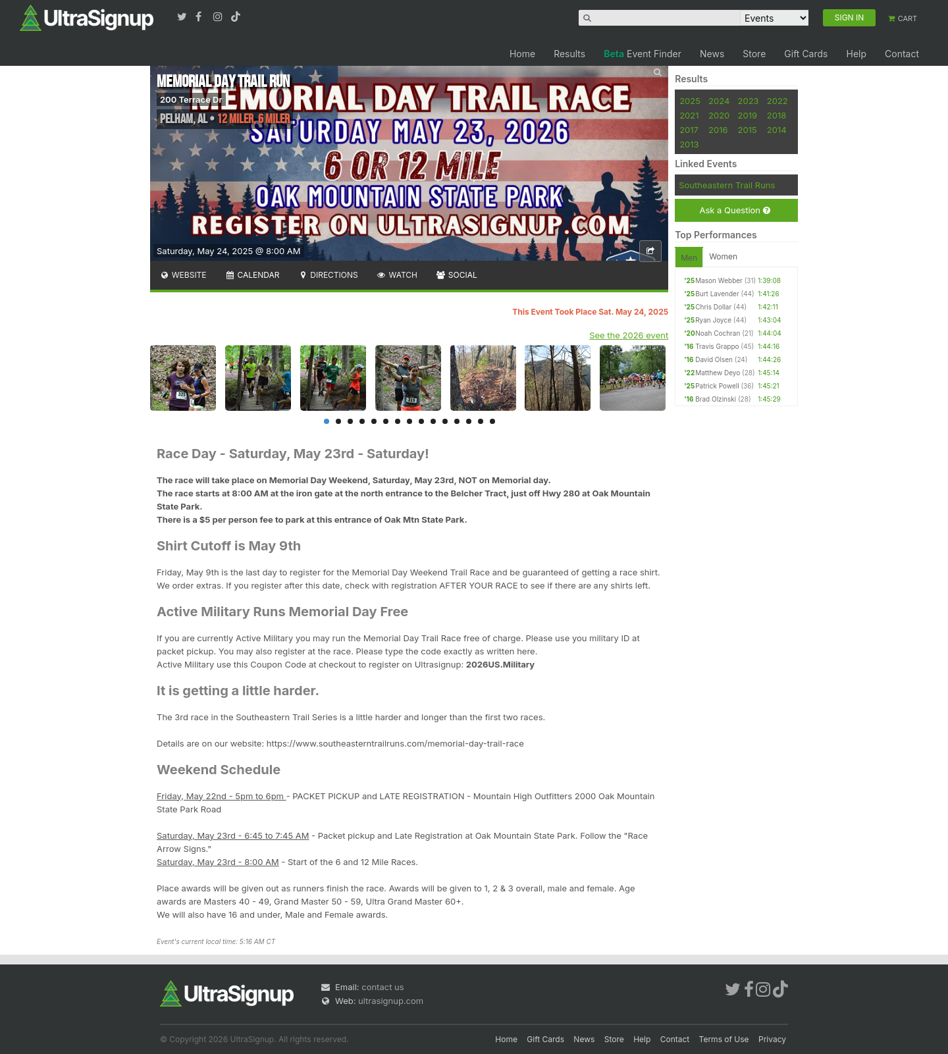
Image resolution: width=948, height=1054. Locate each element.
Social (456, 275)
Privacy (772, 1039)
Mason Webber (719, 280)
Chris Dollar (713, 307)
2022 (777, 100)
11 (445, 421)
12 (457, 421)
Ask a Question (734, 210)
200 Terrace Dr (191, 99)
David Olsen (714, 359)
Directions (327, 275)
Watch (397, 275)
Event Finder (642, 53)
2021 (688, 115)
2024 (718, 100)
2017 (688, 129)
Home (522, 53)
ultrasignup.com (390, 1000)
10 (433, 421)
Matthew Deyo (717, 373)
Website (183, 275)
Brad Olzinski (715, 399)
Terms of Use (724, 1039)
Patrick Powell (717, 386)
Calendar (252, 275)
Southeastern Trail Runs (727, 185)
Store (754, 53)
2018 (776, 115)
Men (689, 258)
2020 (718, 115)
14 (480, 421)
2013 (688, 144)
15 (492, 421)
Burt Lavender (717, 294)
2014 (777, 129)
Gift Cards (806, 53)
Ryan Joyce (713, 320)
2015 (747, 129)
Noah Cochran (717, 333)
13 (468, 421)
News (712, 53)
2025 (689, 100)
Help (856, 53)
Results (569, 53)
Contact (902, 53)
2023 (748, 100)
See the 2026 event (628, 335)
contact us (382, 987)
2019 (747, 115)
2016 (717, 129)
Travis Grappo (717, 346)
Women (723, 256)
